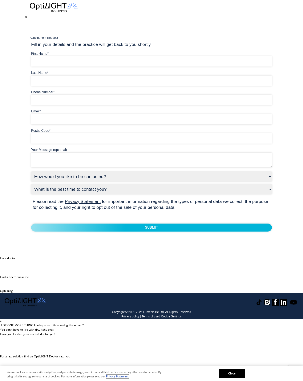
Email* (36, 111)
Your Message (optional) (49, 150)
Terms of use (150, 316)
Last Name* (39, 73)
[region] (151, 373)
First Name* (40, 53)
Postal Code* (40, 130)
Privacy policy (130, 316)
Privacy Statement (83, 201)
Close (231, 373)
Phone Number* (43, 92)
